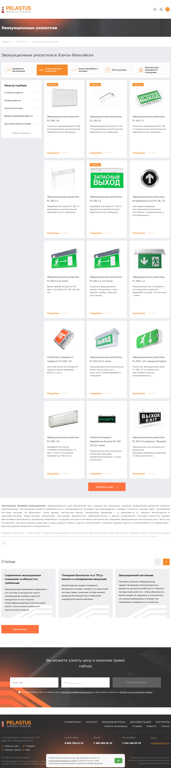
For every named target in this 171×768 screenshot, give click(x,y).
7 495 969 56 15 (102, 743)
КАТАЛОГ (91, 722)
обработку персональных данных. (138, 698)
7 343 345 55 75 (131, 743)
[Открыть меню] (167, 9)
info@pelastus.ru (160, 743)
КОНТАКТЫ (163, 722)
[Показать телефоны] (155, 9)
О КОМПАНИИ (72, 722)
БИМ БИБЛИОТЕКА (113, 722)
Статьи (165, 726)
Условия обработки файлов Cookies (152, 763)
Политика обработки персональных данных (149, 757)
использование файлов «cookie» (63, 760)
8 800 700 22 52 (74, 743)
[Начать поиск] (161, 9)
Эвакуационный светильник (136, 579)
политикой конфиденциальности (75, 698)
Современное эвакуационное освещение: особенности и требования (23, 583)
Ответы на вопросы (116, 726)
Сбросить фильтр (21, 136)
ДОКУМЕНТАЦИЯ (140, 722)
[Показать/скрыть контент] (4, 547)
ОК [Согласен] (118, 760)
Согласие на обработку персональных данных (147, 760)
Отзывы (137, 726)
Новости (151, 726)
